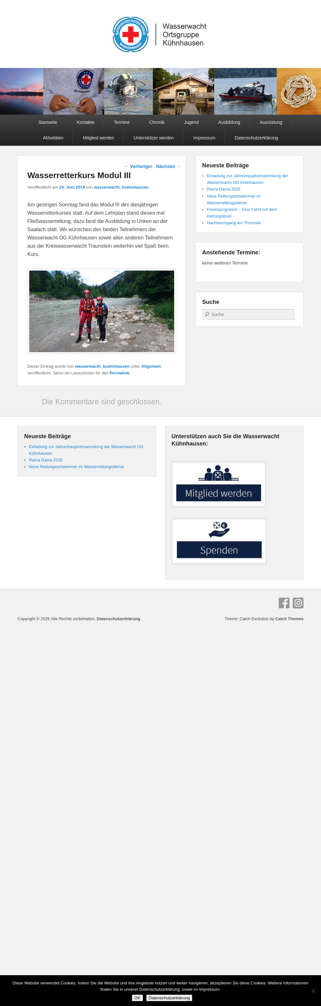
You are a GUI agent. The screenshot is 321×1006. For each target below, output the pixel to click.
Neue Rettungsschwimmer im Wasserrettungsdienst (76, 466)
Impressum (204, 137)
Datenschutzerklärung (256, 137)
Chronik (156, 122)
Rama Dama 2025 (224, 189)
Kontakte (85, 122)
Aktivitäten (53, 137)
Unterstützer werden (154, 137)
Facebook (284, 603)
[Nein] (313, 991)
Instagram (298, 603)
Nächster (168, 166)
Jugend (191, 122)
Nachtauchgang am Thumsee (234, 222)
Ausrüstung (271, 122)
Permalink (119, 373)
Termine (122, 122)
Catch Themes (289, 618)
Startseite (47, 122)
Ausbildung (229, 122)
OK (137, 998)
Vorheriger (138, 166)
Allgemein (151, 366)
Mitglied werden (98, 137)
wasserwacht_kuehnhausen (121, 187)
